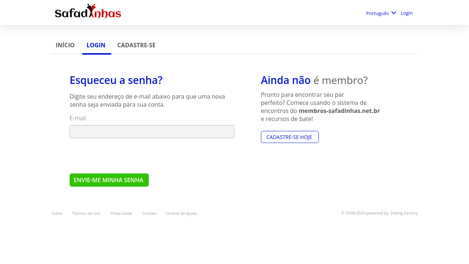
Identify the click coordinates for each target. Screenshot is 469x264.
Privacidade (121, 213)
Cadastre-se (136, 45)
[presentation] (125, 155)
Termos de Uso (86, 213)
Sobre (57, 213)
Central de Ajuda (181, 213)
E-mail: (79, 118)
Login (407, 13)
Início (66, 45)
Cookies (149, 213)
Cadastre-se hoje (289, 136)
